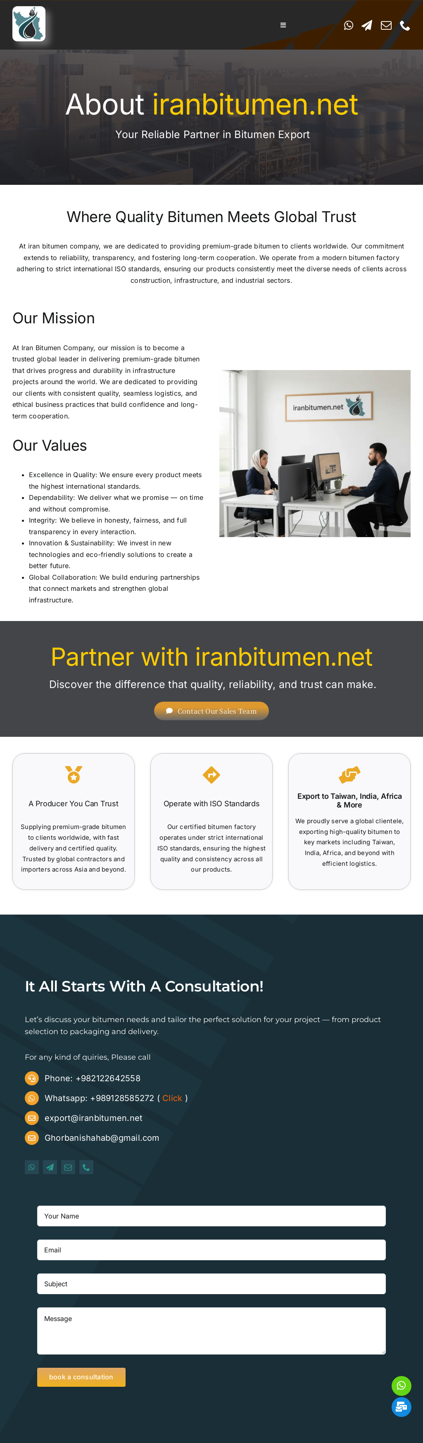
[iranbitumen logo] (28, 9)
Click (172, 1098)
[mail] (386, 25)
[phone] (405, 25)
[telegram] (366, 25)
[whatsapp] (348, 25)
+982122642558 (108, 1078)
